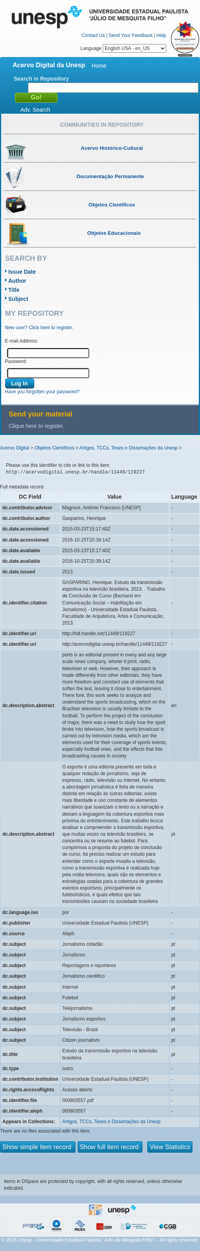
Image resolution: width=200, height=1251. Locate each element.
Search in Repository (41, 79)
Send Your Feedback (130, 35)
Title (14, 290)
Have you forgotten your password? (42, 391)
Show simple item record (37, 1147)
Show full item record (110, 1147)
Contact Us (93, 35)
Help (161, 35)
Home (99, 66)
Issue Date (22, 272)
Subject (18, 299)
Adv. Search (35, 110)
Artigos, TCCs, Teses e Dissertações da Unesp (128, 448)
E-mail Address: (21, 341)
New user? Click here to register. (39, 327)
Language (123, 48)
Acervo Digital (14, 448)
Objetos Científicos (54, 448)
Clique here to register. (36, 426)
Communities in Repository (102, 125)
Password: (16, 361)
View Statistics (170, 1147)
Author (17, 281)
